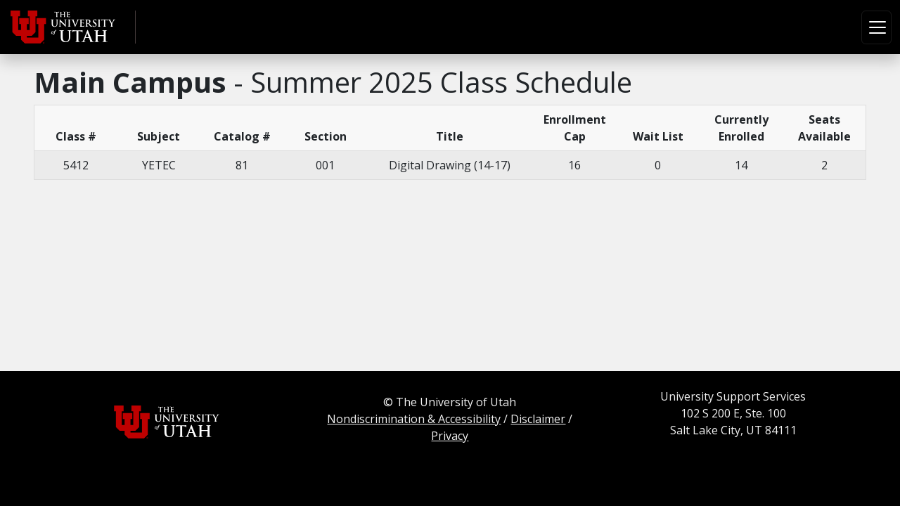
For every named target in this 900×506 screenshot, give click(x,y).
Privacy (449, 435)
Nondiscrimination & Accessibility (414, 419)
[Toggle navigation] (876, 27)
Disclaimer (537, 419)
